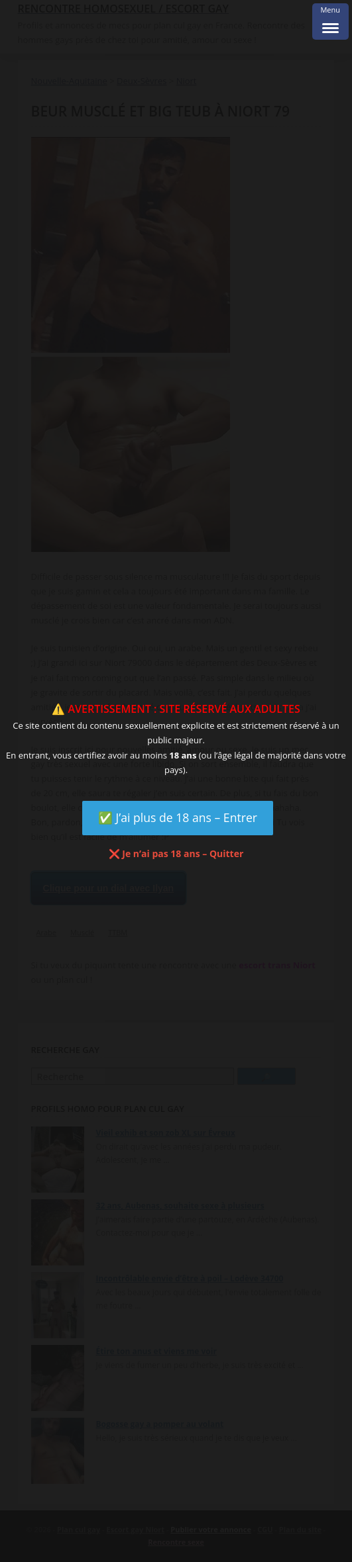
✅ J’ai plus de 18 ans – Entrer (177, 817)
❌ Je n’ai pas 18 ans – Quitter (176, 853)
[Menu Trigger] (330, 21)
